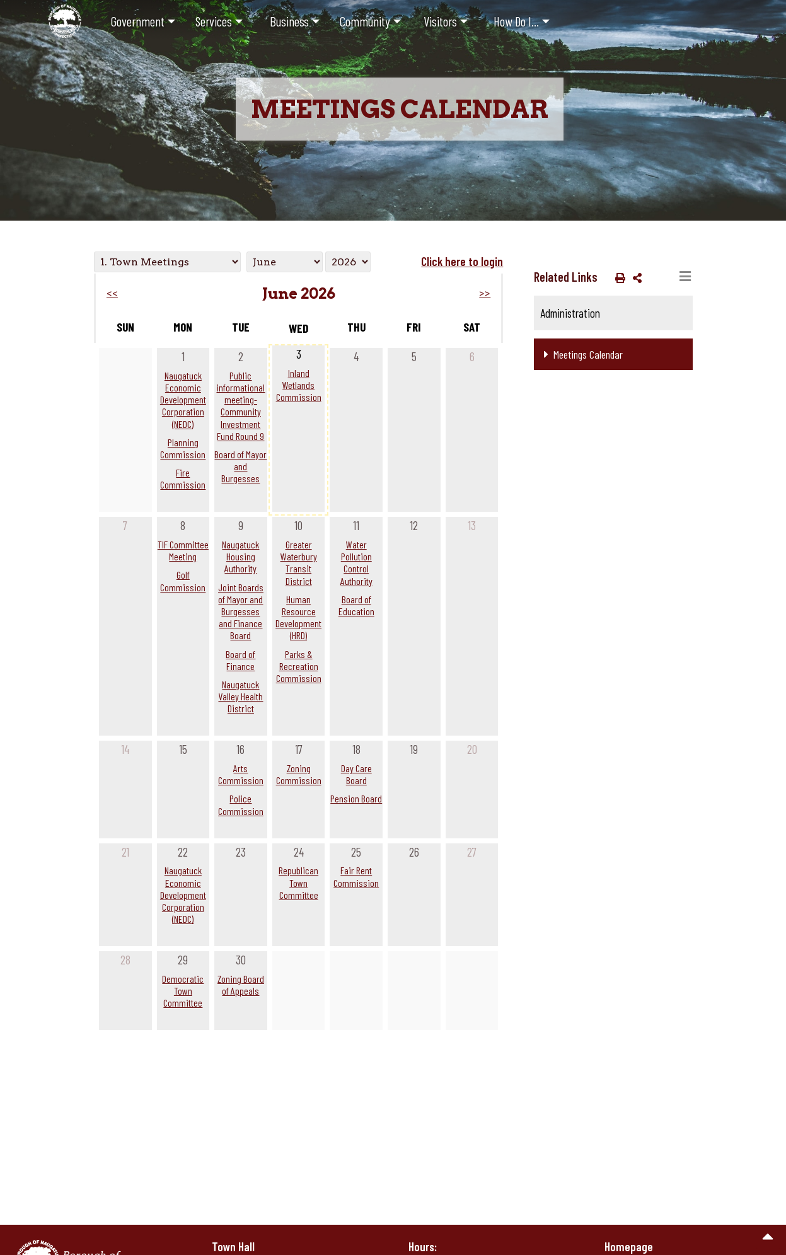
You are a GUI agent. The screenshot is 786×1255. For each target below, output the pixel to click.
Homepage (628, 1246)
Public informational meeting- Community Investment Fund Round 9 (240, 405)
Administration (570, 313)
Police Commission (240, 804)
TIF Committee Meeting (183, 550)
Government (138, 21)
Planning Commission (182, 448)
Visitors (440, 21)
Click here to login (462, 261)
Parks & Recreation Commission (298, 666)
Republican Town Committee (298, 882)
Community (365, 21)
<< (112, 293)
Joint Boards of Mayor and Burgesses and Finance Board (240, 611)
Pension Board (356, 798)
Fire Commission (182, 478)
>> (484, 293)
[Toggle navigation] (685, 276)
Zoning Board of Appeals (240, 985)
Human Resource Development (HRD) (298, 617)
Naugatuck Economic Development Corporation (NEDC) (183, 399)
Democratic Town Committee (183, 991)
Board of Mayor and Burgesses (240, 466)
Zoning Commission (298, 774)
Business (289, 21)
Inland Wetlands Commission (298, 385)
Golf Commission (182, 581)
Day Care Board (356, 774)
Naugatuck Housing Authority (240, 556)
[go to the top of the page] (768, 1237)
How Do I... (516, 21)
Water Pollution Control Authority (356, 562)
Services (213, 21)
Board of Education (356, 605)
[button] (617, 277)
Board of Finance (240, 660)
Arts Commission (240, 774)
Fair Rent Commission (356, 876)
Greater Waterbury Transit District (298, 562)
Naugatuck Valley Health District (240, 696)
